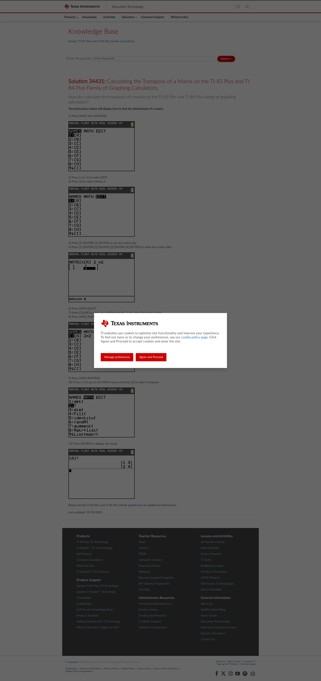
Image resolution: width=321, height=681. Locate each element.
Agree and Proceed (151, 357)
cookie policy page (194, 337)
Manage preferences (117, 357)
